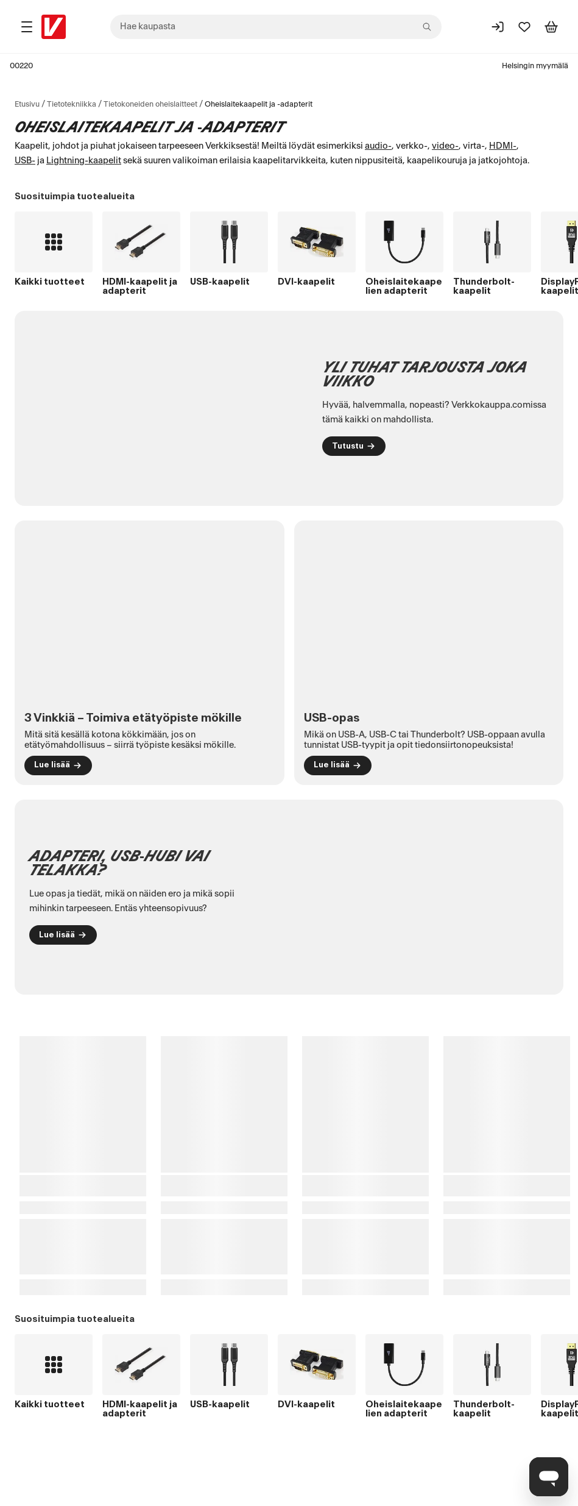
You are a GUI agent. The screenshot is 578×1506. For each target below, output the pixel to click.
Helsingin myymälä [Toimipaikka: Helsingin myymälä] (535, 65)
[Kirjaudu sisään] (497, 27)
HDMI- (502, 146)
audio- (378, 146)
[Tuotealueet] (27, 27)
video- (445, 146)
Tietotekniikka (71, 104)
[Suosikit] (524, 27)
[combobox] (276, 27)
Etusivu (27, 104)
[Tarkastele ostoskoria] (551, 27)
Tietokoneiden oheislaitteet (150, 104)
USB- (25, 160)
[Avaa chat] (548, 1476)
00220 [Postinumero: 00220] (21, 65)
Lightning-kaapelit (83, 160)
